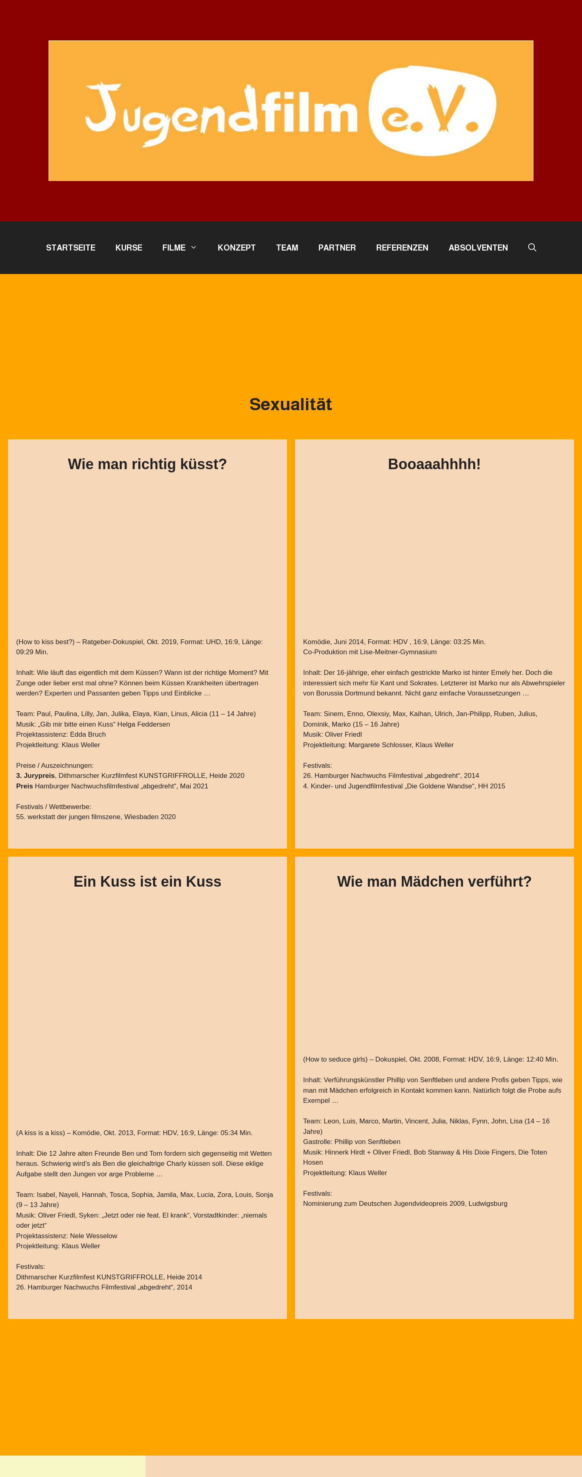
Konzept (237, 247)
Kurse (129, 247)
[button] (532, 247)
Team (287, 247)
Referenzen (402, 247)
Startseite (70, 247)
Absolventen (478, 247)
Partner (337, 247)
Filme (185, 247)
